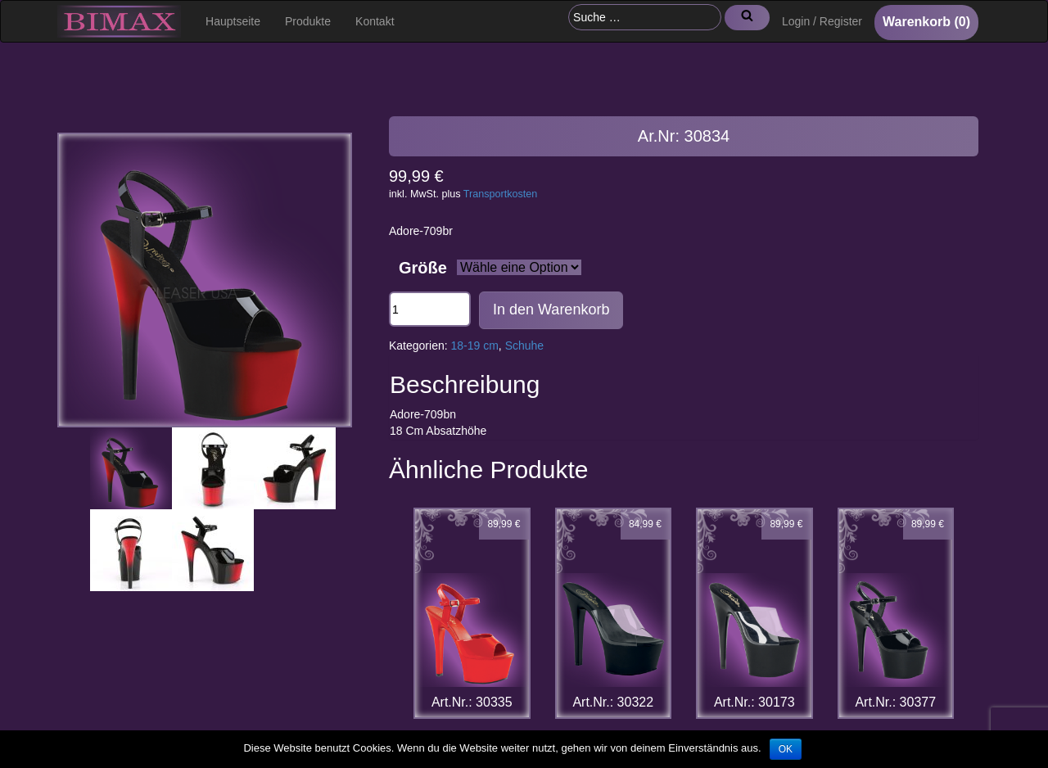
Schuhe (524, 345)
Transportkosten (500, 194)
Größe (423, 268)
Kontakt (374, 21)
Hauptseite (233, 21)
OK (786, 749)
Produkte (308, 21)
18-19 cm (475, 345)
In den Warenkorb (551, 309)
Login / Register (822, 21)
